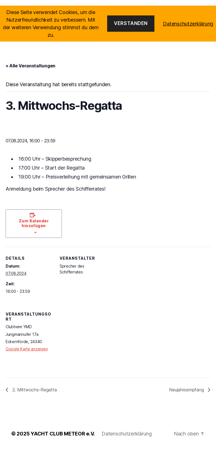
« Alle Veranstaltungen (30, 70)
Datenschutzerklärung (127, 438)
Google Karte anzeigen (27, 353)
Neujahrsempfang (187, 394)
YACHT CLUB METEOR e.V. (63, 438)
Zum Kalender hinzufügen (34, 228)
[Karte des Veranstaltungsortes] (89, 346)
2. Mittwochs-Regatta (34, 394)
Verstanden (131, 23)
